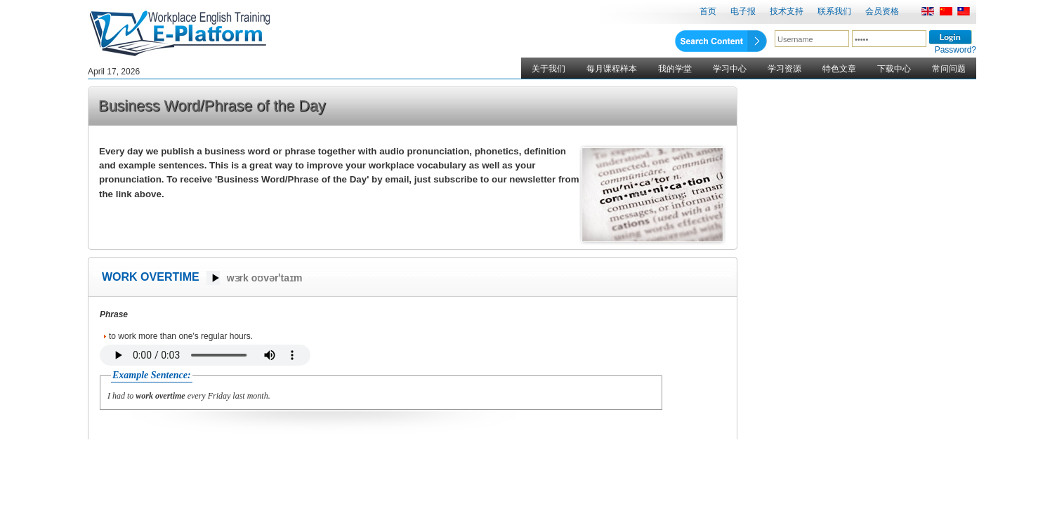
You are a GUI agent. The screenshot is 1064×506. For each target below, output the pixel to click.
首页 (708, 11)
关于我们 (548, 69)
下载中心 (894, 69)
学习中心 (730, 69)
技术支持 (786, 11)
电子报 (743, 11)
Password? (955, 50)
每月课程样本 (611, 69)
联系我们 (834, 11)
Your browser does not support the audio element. (205, 355)
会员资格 (882, 11)
